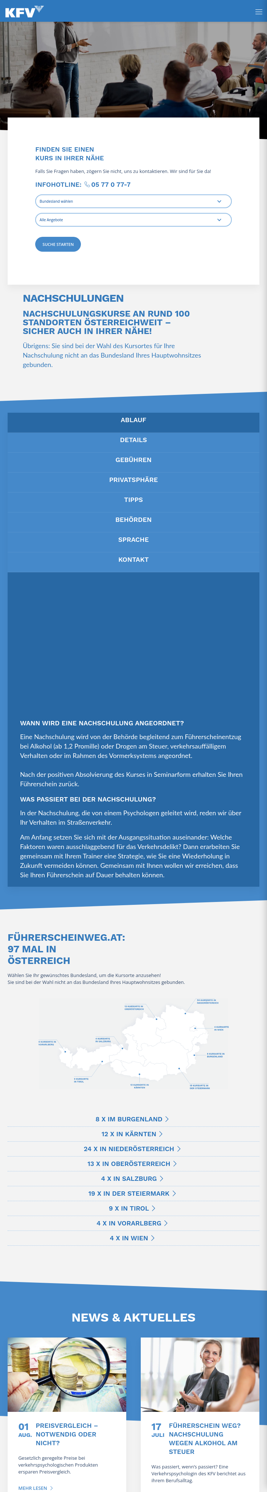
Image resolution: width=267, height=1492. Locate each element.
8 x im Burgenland (128, 1119)
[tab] (133, 423)
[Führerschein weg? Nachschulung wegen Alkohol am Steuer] (200, 1374)
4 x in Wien (129, 1238)
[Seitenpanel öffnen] (259, 11)
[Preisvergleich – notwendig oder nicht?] (67, 1374)
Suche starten (58, 244)
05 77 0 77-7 (111, 184)
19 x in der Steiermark (129, 1193)
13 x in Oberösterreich (128, 1163)
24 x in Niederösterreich (129, 1149)
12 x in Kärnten (129, 1134)
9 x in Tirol (129, 1208)
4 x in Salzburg (129, 1178)
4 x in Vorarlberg (128, 1223)
